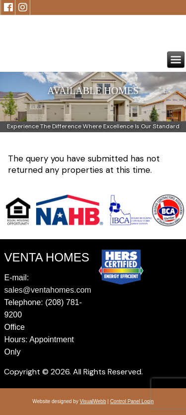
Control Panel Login (132, 401)
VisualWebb (93, 401)
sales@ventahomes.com (47, 290)
